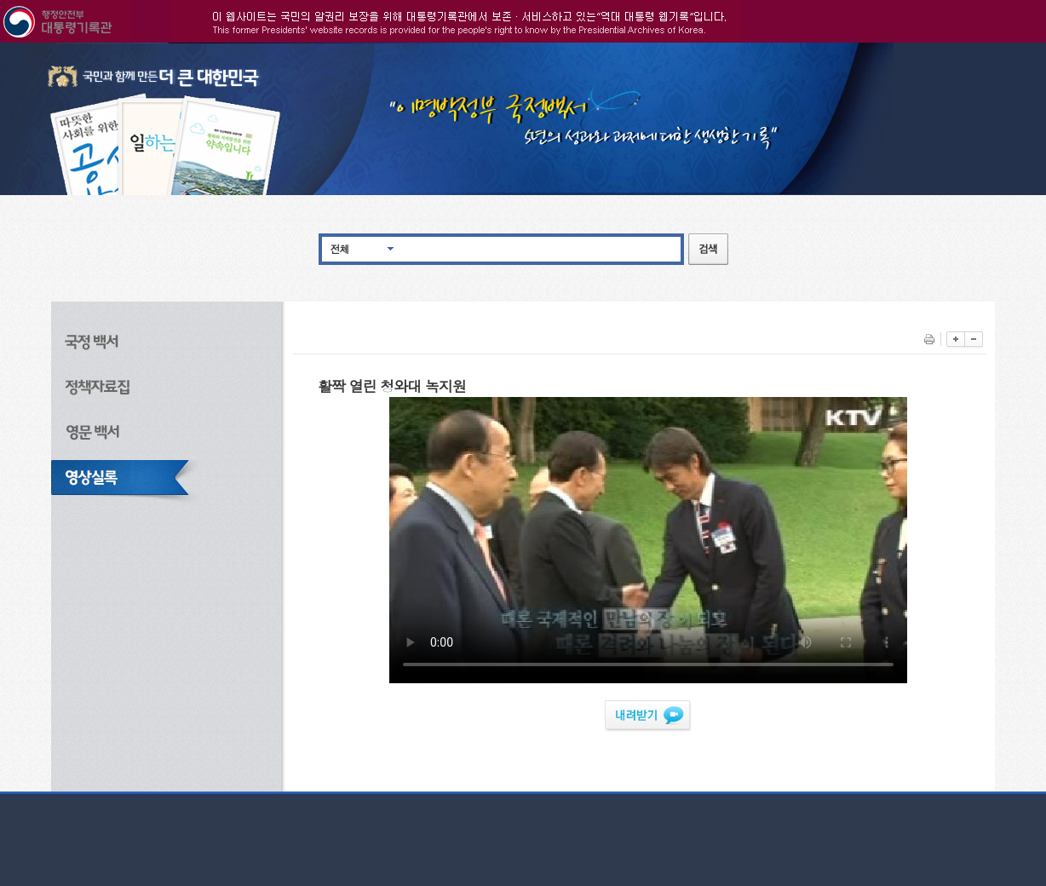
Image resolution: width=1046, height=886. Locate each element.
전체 (339, 248)
